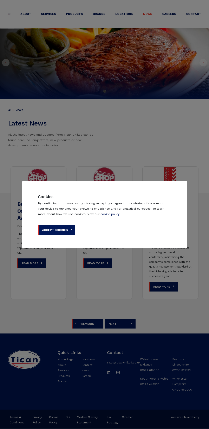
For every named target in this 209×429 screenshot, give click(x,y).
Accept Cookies (55, 230)
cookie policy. (110, 214)
